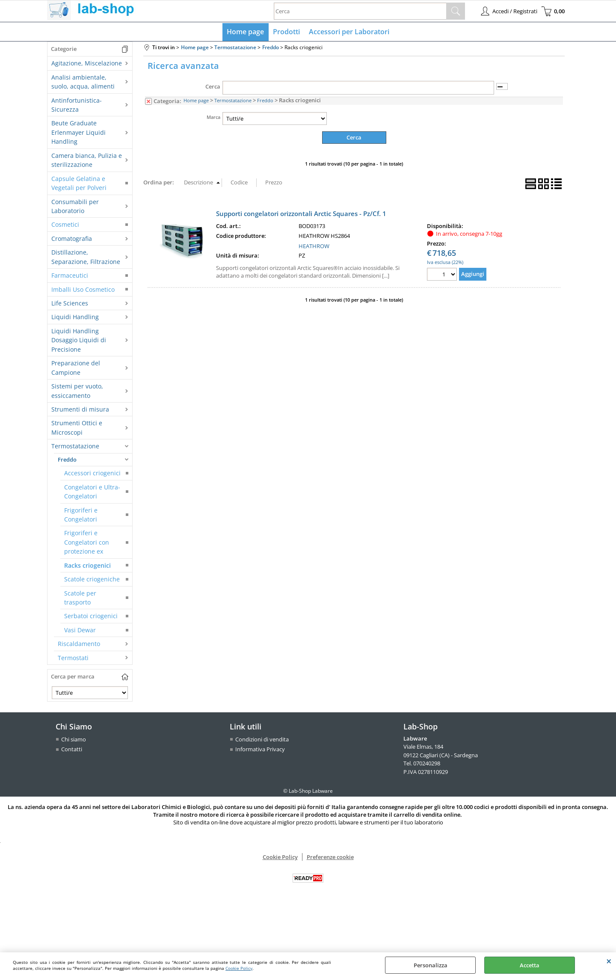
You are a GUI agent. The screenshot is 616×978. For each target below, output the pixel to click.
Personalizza (430, 965)
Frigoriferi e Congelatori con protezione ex (86, 543)
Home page (245, 32)
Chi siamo (73, 740)
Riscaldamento (79, 644)
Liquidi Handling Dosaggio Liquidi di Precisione (78, 340)
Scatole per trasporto (80, 598)
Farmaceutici (69, 276)
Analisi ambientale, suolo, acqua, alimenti (83, 82)
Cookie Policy (238, 968)
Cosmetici (65, 225)
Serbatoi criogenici (91, 617)
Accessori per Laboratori (348, 32)
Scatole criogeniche (92, 580)
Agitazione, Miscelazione (86, 64)
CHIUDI (609, 961)
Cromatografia (71, 239)
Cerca (212, 87)
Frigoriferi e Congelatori (81, 515)
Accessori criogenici (92, 474)
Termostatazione (75, 447)
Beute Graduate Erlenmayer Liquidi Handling (78, 133)
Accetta (529, 965)
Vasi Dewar (80, 630)
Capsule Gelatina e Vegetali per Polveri (79, 183)
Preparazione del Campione (75, 368)
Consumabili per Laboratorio (75, 206)
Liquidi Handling (75, 318)
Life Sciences (69, 303)
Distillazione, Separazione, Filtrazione (85, 257)
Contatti (71, 749)
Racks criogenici (87, 566)
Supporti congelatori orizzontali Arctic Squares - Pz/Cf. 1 (301, 214)
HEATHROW (314, 246)
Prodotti (286, 32)
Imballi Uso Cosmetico (83, 290)
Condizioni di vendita (262, 740)
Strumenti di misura (80, 410)
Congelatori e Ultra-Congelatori (92, 492)
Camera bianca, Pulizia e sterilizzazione (86, 160)
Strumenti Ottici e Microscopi (76, 428)
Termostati (73, 658)
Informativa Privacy (260, 749)
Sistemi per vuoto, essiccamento (77, 391)
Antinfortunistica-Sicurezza (76, 105)
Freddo (67, 460)
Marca (213, 117)
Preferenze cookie (330, 857)
